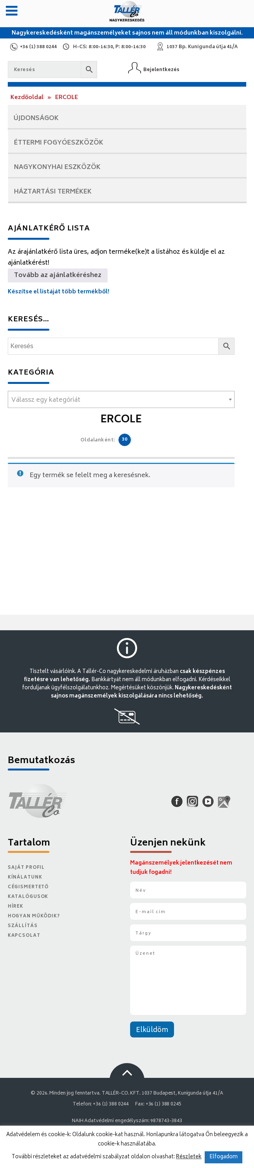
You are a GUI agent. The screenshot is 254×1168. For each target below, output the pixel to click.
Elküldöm (152, 1030)
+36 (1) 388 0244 (38, 47)
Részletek (189, 1157)
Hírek (15, 906)
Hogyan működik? (34, 916)
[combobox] (121, 399)
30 (124, 440)
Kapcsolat (24, 936)
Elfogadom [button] (223, 1157)
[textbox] (121, 400)
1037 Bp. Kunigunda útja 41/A (202, 47)
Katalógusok (28, 897)
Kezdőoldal (26, 98)
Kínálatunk (25, 877)
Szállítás (23, 926)
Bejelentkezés (161, 69)
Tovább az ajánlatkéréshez (57, 275)
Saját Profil (26, 868)
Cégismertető (28, 887)
